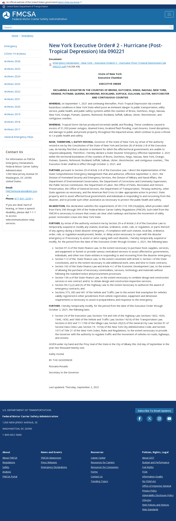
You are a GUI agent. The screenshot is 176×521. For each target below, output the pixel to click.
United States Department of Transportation (27, 6)
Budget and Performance (155, 462)
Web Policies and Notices (155, 504)
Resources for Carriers (103, 462)
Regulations (8, 462)
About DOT (148, 457)
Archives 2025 (12, 68)
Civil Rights (148, 467)
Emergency (27, 35)
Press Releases (49, 462)
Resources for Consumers (105, 467)
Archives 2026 (12, 61)
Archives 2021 (12, 99)
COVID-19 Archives (15, 53)
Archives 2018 (12, 121)
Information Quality (152, 476)
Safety (5, 467)
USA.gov (146, 500)
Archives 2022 (12, 91)
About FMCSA (9, 457)
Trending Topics (99, 481)
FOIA (144, 471)
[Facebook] (140, 419)
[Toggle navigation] (169, 14)
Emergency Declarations (54, 467)
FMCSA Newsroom (51, 457)
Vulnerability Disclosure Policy (158, 495)
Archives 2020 (12, 106)
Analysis (6, 471)
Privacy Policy (149, 490)
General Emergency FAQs (18, 136)
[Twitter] (149, 418)
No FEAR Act (149, 481)
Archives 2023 (12, 84)
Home (15, 35)
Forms (94, 471)
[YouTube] (169, 419)
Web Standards (150, 509)
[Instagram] (159, 419)
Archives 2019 (12, 114)
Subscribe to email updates (154, 410)
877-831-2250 (24, 198)
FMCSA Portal (9, 476)
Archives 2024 (12, 76)
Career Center (98, 457)
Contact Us (97, 476)
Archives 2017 (12, 129)
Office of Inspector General (156, 485)
